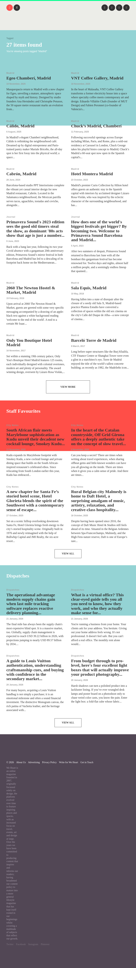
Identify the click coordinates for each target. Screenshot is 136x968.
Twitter (9, 944)
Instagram (33, 944)
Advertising (34, 762)
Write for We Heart (68, 762)
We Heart (68, 24)
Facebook (21, 944)
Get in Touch (86, 762)
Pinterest (45, 944)
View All (68, 553)
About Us (21, 762)
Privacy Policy (49, 762)
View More (68, 387)
